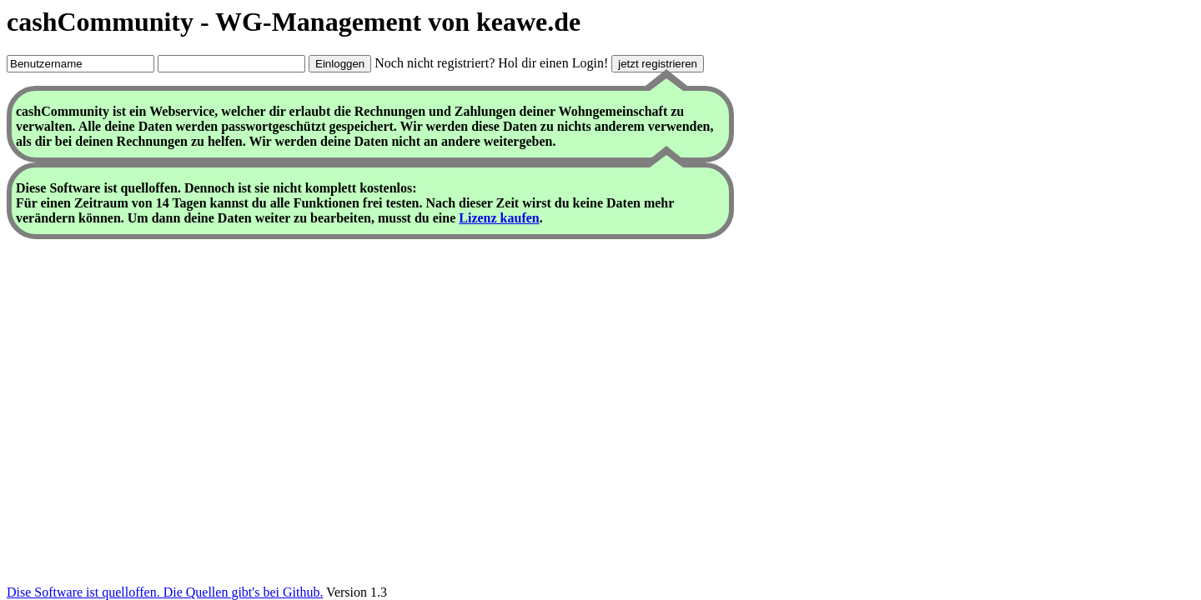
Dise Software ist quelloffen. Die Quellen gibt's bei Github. (165, 592)
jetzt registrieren (657, 64)
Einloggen (339, 64)
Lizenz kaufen (499, 218)
